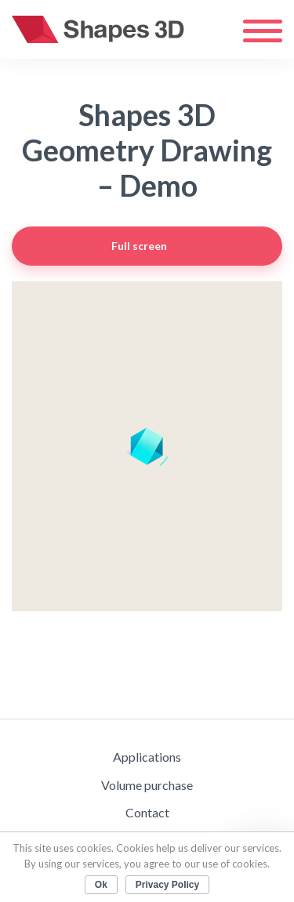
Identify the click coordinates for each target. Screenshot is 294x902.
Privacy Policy (167, 884)
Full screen (183, 246)
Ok (101, 884)
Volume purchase (147, 784)
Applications (147, 756)
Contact (147, 812)
